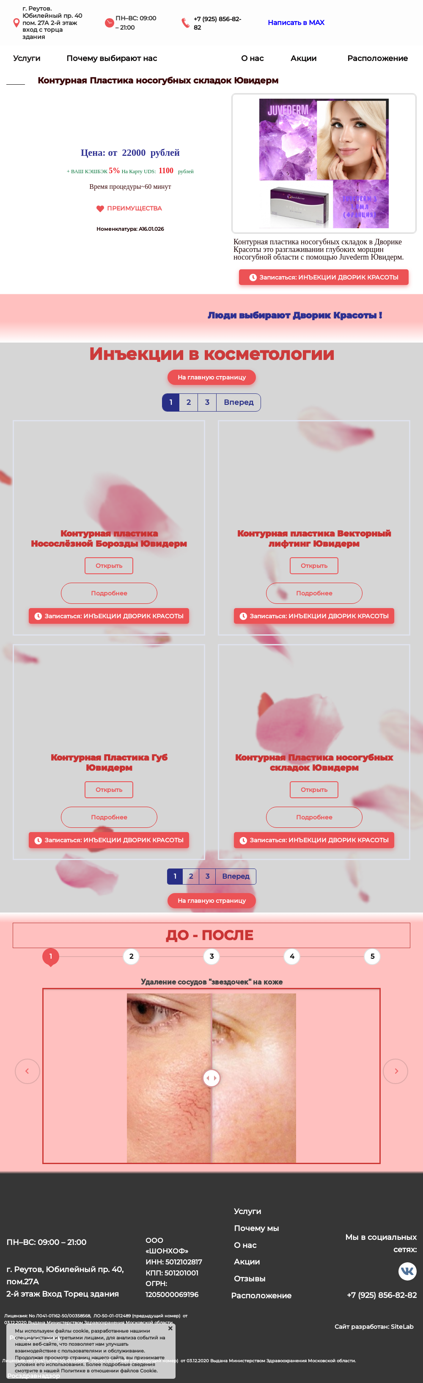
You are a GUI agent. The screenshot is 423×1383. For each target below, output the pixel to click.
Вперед (238, 402)
